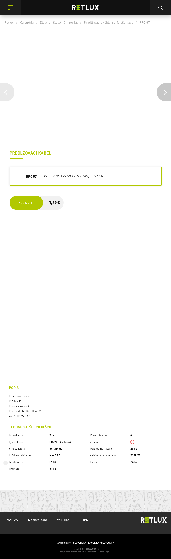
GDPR (83, 520)
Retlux (9, 22)
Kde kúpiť (26, 203)
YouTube (63, 520)
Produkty (11, 520)
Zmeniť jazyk (85, 543)
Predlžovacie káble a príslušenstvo (108, 22)
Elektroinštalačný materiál (59, 22)
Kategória (27, 22)
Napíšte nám (37, 520)
